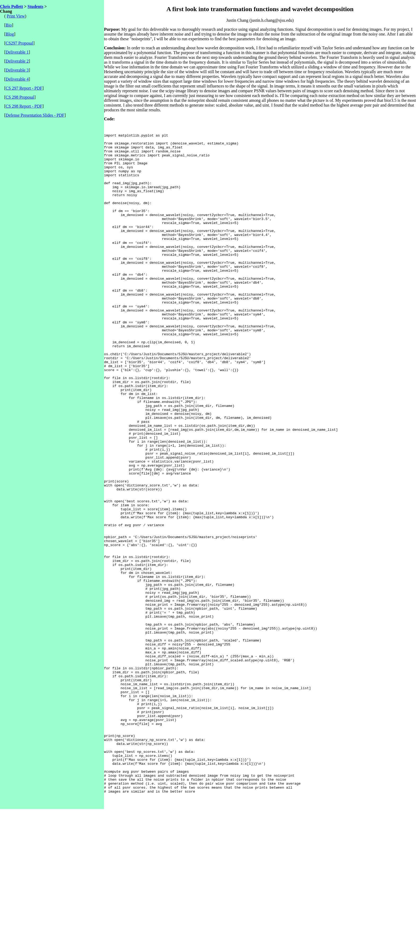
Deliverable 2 (17, 61)
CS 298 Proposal (20, 97)
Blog (10, 34)
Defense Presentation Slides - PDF (35, 115)
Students (36, 6)
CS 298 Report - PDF (24, 106)
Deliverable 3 (17, 70)
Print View (16, 16)
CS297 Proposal (19, 43)
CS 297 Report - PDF (24, 88)
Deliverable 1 (17, 52)
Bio (9, 25)
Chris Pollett (11, 6)
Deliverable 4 (17, 79)
